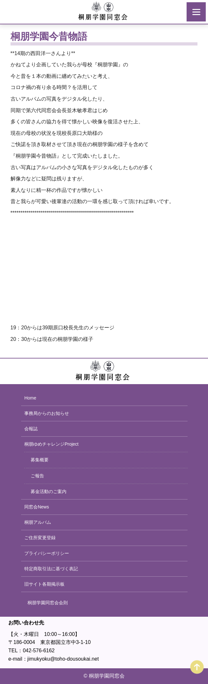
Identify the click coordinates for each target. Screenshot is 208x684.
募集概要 (40, 459)
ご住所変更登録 (40, 537)
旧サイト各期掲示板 (44, 584)
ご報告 (37, 475)
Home (30, 397)
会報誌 (31, 428)
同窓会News (36, 506)
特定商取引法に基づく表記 (51, 568)
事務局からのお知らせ (46, 413)
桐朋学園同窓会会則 (47, 602)
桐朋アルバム (37, 522)
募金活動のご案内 (48, 491)
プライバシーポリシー (46, 553)
